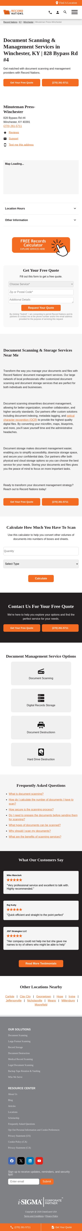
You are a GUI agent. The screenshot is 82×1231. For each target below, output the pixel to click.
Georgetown (43, 996)
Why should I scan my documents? (30, 830)
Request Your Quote (41, 307)
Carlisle (9, 996)
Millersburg (68, 1000)
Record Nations (10, 22)
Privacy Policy (51, 1216)
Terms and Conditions (34, 1216)
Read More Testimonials (41, 963)
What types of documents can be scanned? (35, 825)
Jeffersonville (13, 1000)
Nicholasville (34, 1000)
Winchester (28, 22)
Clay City (25, 996)
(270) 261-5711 (12, 126)
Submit (47, 1181)
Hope (60, 996)
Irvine (72, 996)
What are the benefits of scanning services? (35, 836)
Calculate (41, 578)
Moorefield (41, 1004)
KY (20, 22)
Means (52, 1000)
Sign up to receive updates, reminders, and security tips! (39, 1173)
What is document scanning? (26, 793)
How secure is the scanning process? (31, 809)
